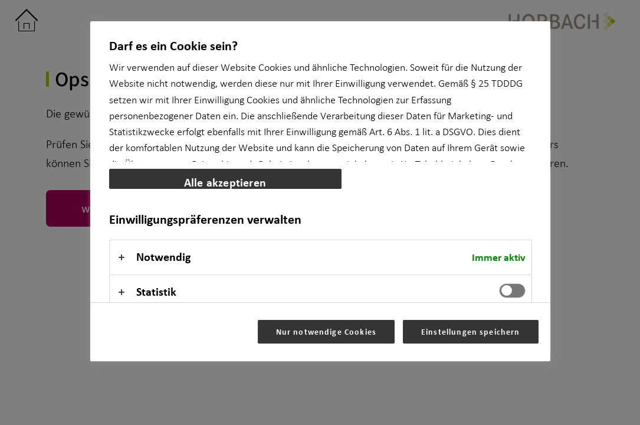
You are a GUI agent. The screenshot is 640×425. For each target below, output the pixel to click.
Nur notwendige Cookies (326, 331)
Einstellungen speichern (470, 331)
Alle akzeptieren (225, 181)
